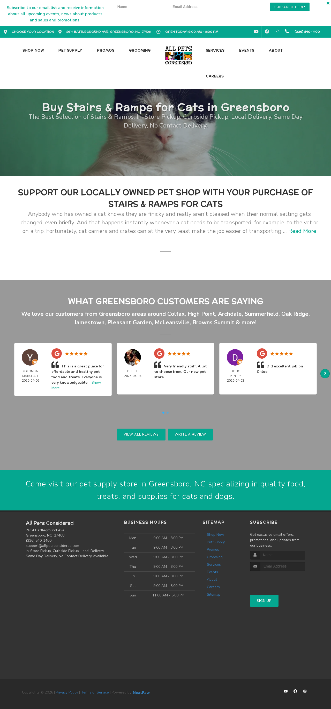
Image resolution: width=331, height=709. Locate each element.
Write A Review (190, 434)
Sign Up (264, 600)
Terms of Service (95, 692)
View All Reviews (141, 434)
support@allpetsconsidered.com (52, 545)
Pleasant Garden (129, 322)
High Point (201, 314)
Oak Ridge (295, 314)
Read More (302, 231)
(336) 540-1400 (38, 540)
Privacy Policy (67, 692)
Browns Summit (213, 322)
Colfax (176, 314)
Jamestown (89, 322)
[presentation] (242, 8)
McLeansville (172, 322)
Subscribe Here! (289, 7)
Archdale (230, 314)
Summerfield (262, 314)
